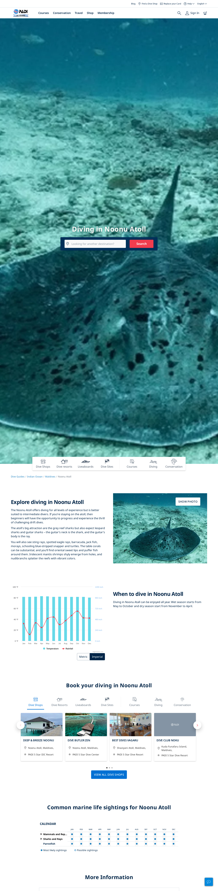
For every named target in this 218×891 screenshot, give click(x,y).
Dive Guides (18, 476)
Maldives (50, 476)
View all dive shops (109, 774)
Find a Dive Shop (147, 3)
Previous (21, 725)
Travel (79, 13)
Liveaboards (83, 701)
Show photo (188, 501)
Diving (158, 701)
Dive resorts (59, 701)
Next (197, 725)
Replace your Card (170, 3)
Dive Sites (107, 701)
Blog (133, 3)
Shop (90, 13)
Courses (43, 13)
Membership (106, 13)
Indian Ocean (35, 476)
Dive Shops (35, 701)
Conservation (62, 13)
